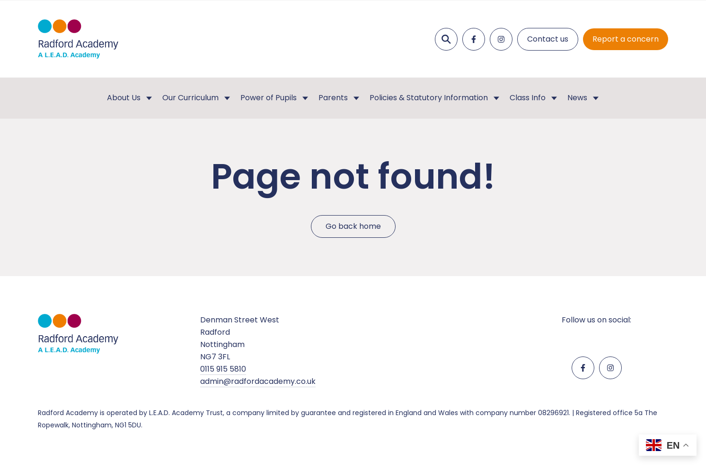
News (577, 97)
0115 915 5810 (223, 369)
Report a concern (625, 39)
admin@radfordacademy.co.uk (258, 381)
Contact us (547, 39)
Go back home (353, 226)
